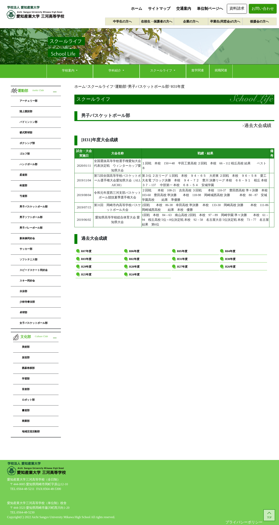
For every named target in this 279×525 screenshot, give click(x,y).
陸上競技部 (26, 111)
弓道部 (23, 196)
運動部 (120, 86)
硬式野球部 (26, 132)
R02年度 (134, 259)
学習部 (26, 378)
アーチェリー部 (28, 100)
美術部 (26, 346)
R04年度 (230, 251)
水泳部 (23, 291)
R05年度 (182, 251)
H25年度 (86, 274)
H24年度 (134, 274)
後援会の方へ (259, 21)
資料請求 (236, 8)
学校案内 (68, 70)
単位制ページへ (210, 8)
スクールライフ (161, 70)
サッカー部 (26, 248)
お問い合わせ (263, 8)
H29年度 (86, 266)
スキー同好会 (27, 280)
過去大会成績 (257, 125)
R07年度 (86, 251)
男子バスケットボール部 (34, 206)
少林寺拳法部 (27, 301)
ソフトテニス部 (28, 259)
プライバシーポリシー (244, 522)
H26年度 (230, 266)
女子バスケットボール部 (34, 322)
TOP (269, 517)
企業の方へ (191, 21)
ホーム (136, 8)
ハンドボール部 (28, 164)
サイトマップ (159, 8)
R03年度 (86, 259)
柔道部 (23, 174)
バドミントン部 (28, 121)
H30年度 (230, 259)
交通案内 (183, 8)
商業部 (26, 420)
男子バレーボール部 (31, 227)
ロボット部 (28, 399)
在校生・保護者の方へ (156, 21)
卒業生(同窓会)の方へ (225, 21)
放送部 (26, 357)
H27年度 (182, 266)
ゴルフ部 (25, 153)
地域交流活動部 (31, 431)
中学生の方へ (122, 21)
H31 (178, 86)
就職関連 (221, 70)
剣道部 (23, 185)
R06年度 (134, 251)
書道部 (26, 410)
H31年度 (182, 259)
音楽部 (26, 389)
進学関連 (197, 70)
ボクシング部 (27, 143)
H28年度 (134, 266)
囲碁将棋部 (28, 368)
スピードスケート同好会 (34, 270)
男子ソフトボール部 (31, 217)
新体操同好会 (27, 238)
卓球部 (23, 312)
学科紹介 (115, 70)
